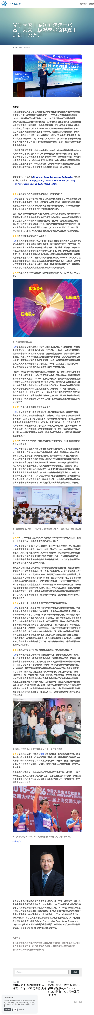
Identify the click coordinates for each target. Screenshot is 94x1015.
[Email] (80, 1002)
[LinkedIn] (75, 1002)
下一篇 (51, 982)
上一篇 (16, 982)
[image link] (4, 4)
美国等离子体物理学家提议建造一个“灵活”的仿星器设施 (29, 986)
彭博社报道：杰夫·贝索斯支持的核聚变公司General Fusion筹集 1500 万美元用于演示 (64, 989)
